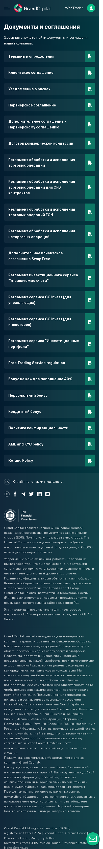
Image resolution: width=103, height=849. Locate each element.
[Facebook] (15, 494)
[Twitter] (31, 494)
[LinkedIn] (39, 494)
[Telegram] (23, 494)
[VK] (47, 494)
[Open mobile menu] (7, 8)
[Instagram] (7, 494)
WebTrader (74, 8)
